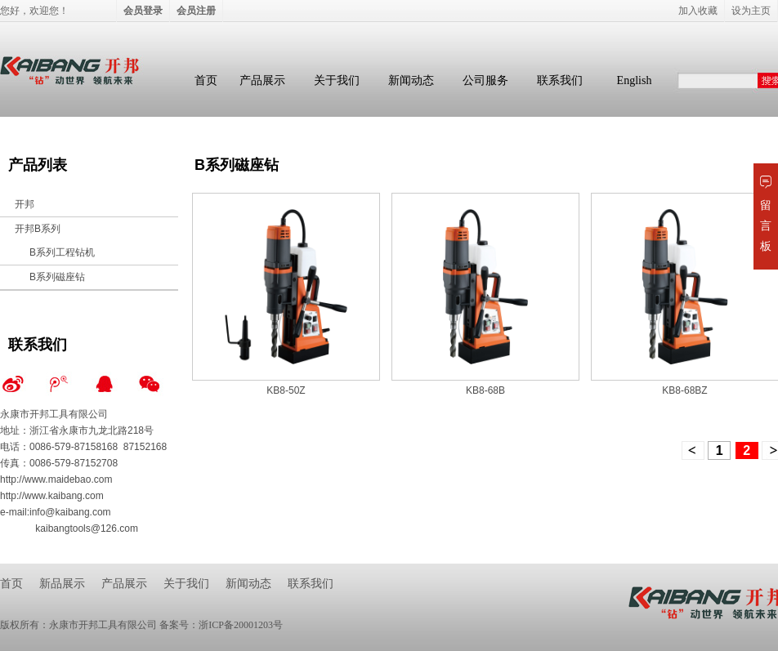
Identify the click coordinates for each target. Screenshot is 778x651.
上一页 (693, 450)
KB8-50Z (285, 390)
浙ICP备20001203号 (241, 625)
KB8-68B (485, 390)
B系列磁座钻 (57, 277)
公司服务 (485, 80)
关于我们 (337, 80)
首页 (205, 80)
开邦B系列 (37, 228)
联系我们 (560, 80)
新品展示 (62, 583)
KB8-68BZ (684, 390)
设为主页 (751, 10)
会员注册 (196, 10)
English (634, 80)
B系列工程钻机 (62, 252)
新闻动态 (411, 80)
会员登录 (143, 10)
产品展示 (262, 80)
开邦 (24, 204)
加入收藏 (698, 10)
